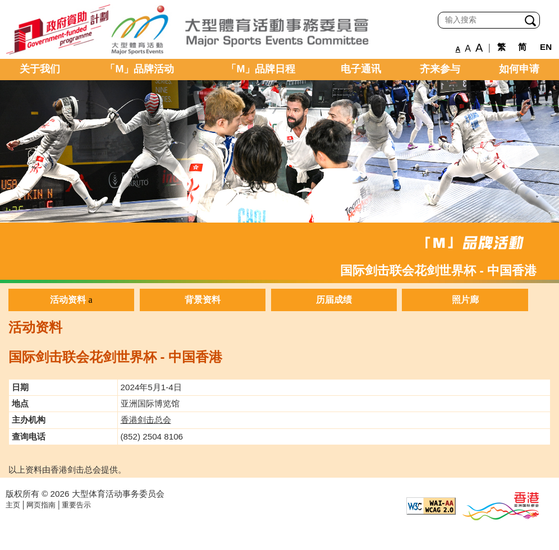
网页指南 (41, 505)
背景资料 (203, 299)
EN (546, 47)
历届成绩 (334, 299)
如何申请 (519, 69)
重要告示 (76, 505)
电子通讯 (361, 69)
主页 (13, 505)
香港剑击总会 (146, 419)
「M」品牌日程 (260, 69)
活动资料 (68, 299)
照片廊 (465, 299)
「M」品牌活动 (139, 69)
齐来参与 (440, 69)
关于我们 (40, 69)
